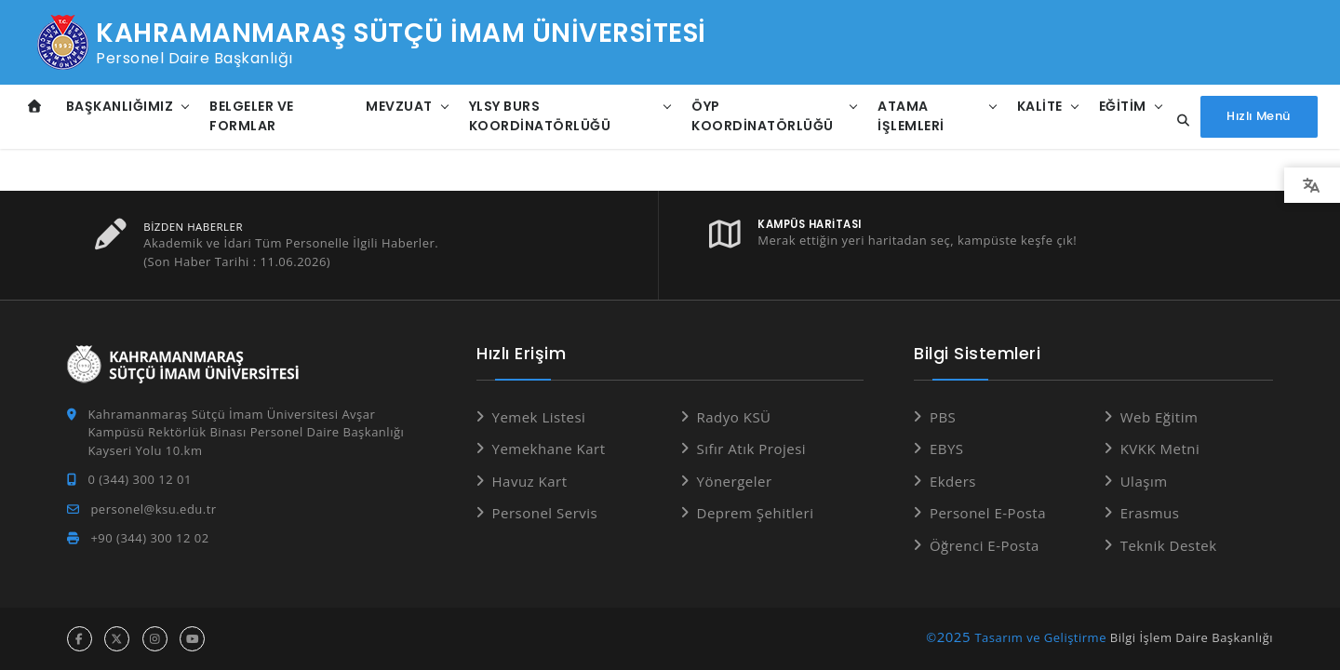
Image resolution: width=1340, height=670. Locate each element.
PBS (943, 417)
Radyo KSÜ (734, 417)
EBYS (947, 448)
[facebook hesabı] (79, 638)
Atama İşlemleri (908, 116)
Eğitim (1119, 106)
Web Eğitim (1159, 417)
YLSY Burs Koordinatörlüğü (539, 116)
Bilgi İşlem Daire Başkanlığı (1191, 637)
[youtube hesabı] (192, 638)
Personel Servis (545, 512)
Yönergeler (734, 481)
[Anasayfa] (34, 106)
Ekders (953, 481)
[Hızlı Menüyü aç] (1258, 117)
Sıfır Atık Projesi (752, 448)
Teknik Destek (1168, 545)
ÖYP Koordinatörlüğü (761, 116)
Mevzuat (398, 106)
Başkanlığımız (120, 106)
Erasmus (1150, 512)
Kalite (1036, 106)
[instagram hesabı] (155, 638)
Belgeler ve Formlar (251, 116)
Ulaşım (1144, 481)
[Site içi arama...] (1175, 121)
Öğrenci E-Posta (984, 545)
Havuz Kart (530, 481)
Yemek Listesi (539, 417)
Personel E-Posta (988, 512)
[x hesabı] (116, 638)
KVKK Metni (1160, 448)
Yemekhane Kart (549, 448)
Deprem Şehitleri (755, 512)
